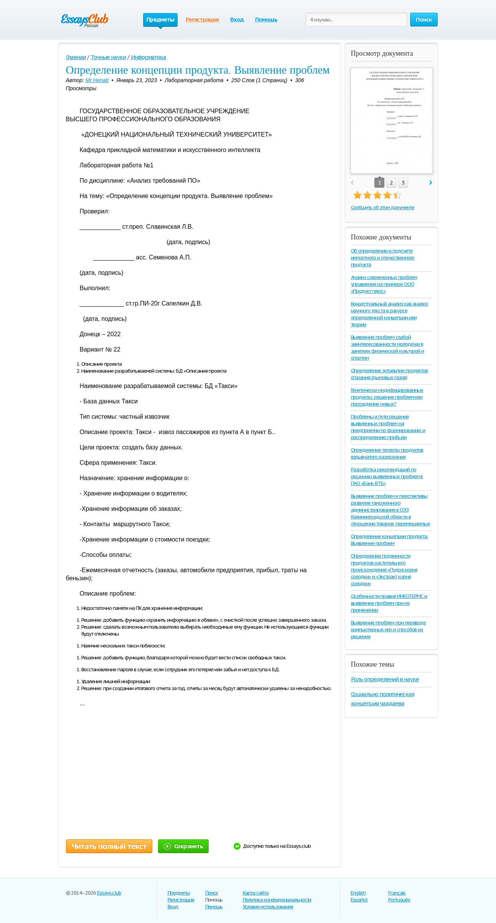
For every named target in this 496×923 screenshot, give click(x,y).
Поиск (211, 893)
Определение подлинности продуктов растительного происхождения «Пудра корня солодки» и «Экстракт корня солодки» (384, 570)
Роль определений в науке (385, 679)
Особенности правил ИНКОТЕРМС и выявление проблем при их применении (389, 603)
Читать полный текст (109, 846)
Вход (237, 19)
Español (359, 900)
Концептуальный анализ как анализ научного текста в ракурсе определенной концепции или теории (389, 314)
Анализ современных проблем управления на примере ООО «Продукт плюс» (384, 284)
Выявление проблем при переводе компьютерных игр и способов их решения (388, 629)
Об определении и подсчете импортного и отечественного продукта (383, 258)
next (431, 183)
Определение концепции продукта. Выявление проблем (389, 540)
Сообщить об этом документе (382, 207)
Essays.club (109, 893)
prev (352, 183)
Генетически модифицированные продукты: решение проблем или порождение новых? (387, 397)
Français (396, 893)
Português (399, 900)
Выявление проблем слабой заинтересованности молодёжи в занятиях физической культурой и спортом (387, 347)
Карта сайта (256, 893)
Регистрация (202, 19)
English (358, 893)
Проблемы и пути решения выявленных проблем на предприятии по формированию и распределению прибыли (388, 427)
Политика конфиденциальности (277, 900)
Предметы (179, 893)
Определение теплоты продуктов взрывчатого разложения (387, 453)
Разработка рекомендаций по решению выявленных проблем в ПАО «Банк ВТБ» (387, 476)
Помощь (266, 19)
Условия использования (268, 906)
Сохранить (183, 846)
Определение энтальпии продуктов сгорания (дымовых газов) (389, 374)
